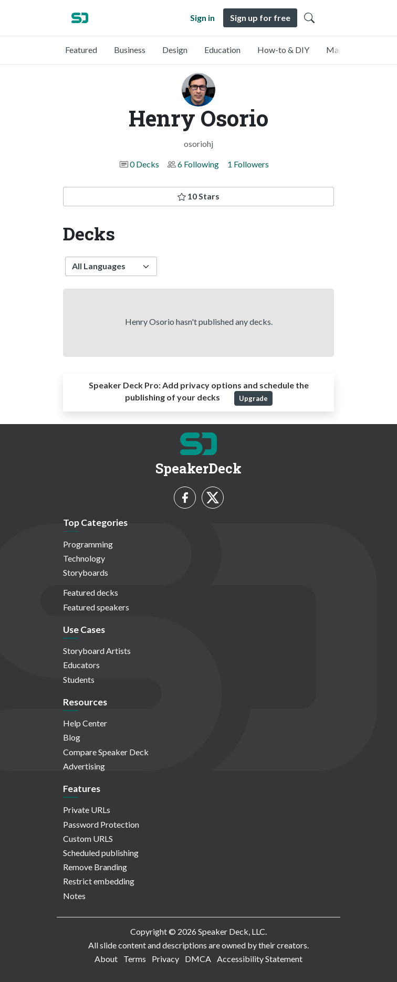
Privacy (165, 959)
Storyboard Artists (97, 651)
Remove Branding (95, 867)
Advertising (84, 766)
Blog (71, 737)
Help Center (85, 723)
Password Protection (101, 824)
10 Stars (198, 196)
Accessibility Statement (259, 959)
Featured (81, 50)
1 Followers (248, 164)
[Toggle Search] (309, 17)
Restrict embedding (98, 881)
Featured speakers (96, 607)
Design (174, 50)
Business (129, 50)
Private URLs (86, 810)
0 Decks (144, 164)
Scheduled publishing (101, 853)
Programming (88, 544)
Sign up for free (260, 18)
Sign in (202, 18)
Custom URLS (88, 838)
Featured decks (90, 592)
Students (79, 679)
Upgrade (253, 398)
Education (222, 50)
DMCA (198, 959)
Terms (134, 959)
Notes (74, 896)
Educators (81, 665)
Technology (84, 558)
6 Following (198, 164)
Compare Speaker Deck (106, 752)
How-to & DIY (283, 50)
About (106, 959)
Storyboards (85, 572)
